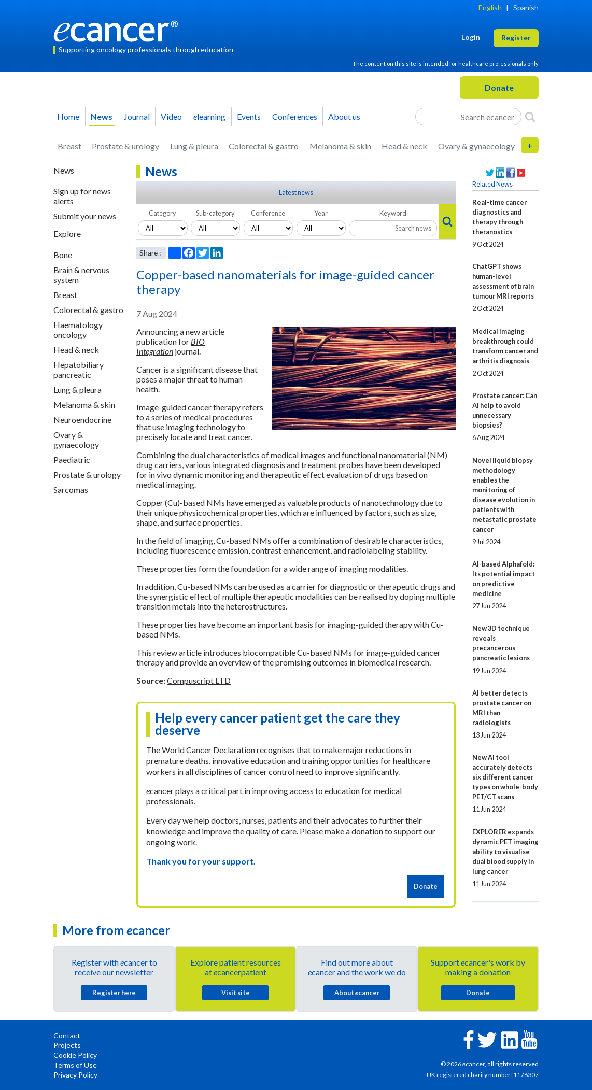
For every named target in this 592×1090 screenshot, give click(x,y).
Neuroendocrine (82, 419)
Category (162, 213)
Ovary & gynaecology (476, 146)
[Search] (530, 116)
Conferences (294, 116)
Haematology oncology (78, 329)
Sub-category (215, 213)
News (101, 116)
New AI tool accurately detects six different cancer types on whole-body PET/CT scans (505, 777)
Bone (62, 255)
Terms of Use (75, 1064)
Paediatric (71, 459)
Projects (67, 1045)
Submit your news (84, 216)
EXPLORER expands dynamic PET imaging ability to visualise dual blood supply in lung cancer (505, 851)
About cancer (356, 992)
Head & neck (404, 146)
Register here (114, 992)
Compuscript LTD (199, 680)
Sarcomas (70, 489)
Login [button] (470, 37)
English (490, 7)
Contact (66, 1035)
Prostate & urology (125, 146)
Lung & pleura (194, 146)
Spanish (526, 7)
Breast (69, 146)
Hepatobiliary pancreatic (78, 369)
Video (171, 116)
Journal (137, 116)
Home (68, 116)
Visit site (235, 992)
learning (209, 116)
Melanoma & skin (340, 146)
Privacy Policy (75, 1074)
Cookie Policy (75, 1055)
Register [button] (516, 37)
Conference (268, 213)
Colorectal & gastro (264, 146)
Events (249, 116)
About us (344, 116)
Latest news (296, 192)
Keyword (392, 213)
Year (321, 213)
